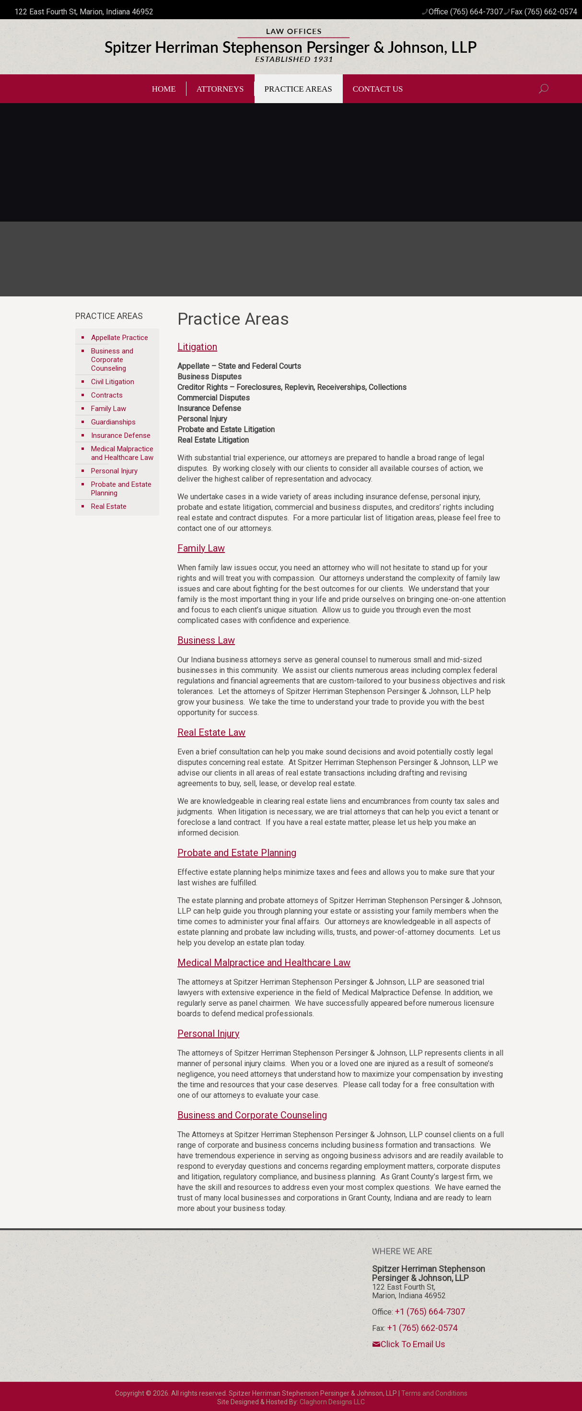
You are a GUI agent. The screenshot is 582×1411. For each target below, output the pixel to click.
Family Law (108, 408)
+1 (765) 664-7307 (430, 1311)
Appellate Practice (119, 337)
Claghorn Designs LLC (332, 1402)
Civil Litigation (112, 381)
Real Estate (109, 506)
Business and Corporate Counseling (112, 360)
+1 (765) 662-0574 (422, 1327)
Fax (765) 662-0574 (544, 11)
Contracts (107, 395)
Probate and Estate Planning (121, 488)
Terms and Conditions (434, 1393)
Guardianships (113, 422)
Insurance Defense (121, 435)
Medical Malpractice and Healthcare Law (122, 453)
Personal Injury (114, 471)
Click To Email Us (408, 1344)
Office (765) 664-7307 (466, 11)
